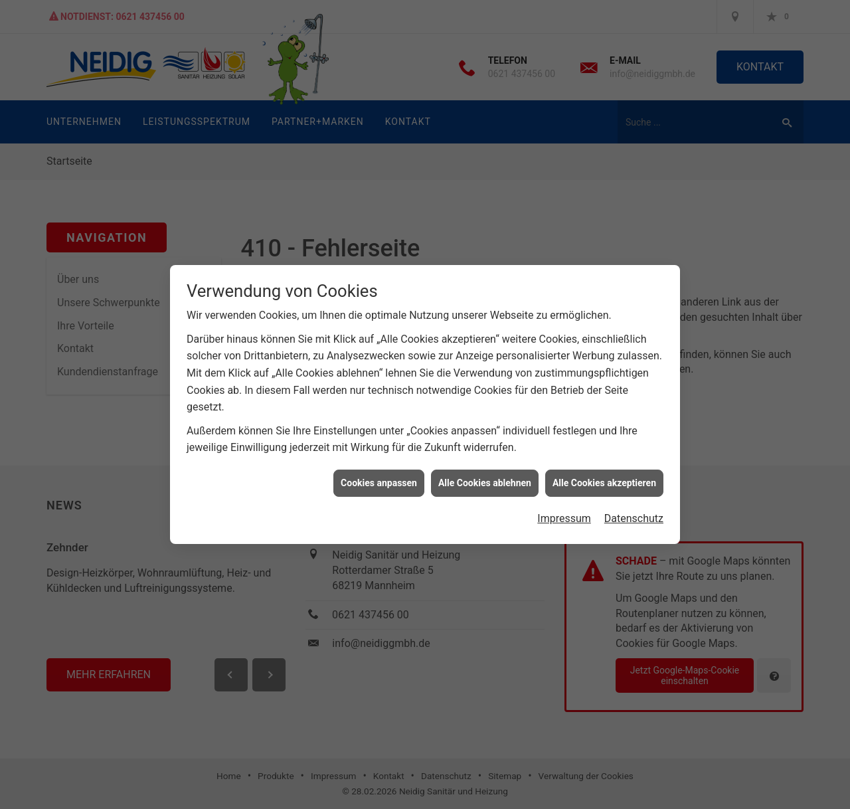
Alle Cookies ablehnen (484, 476)
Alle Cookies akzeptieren (604, 476)
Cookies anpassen (379, 476)
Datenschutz (633, 512)
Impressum (564, 512)
